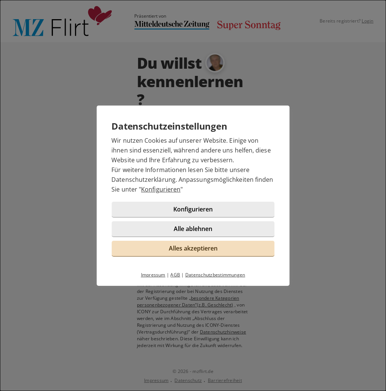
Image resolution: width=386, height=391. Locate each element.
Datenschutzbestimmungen (215, 275)
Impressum (153, 275)
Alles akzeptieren (193, 248)
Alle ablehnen (193, 229)
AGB (175, 275)
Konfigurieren (160, 189)
